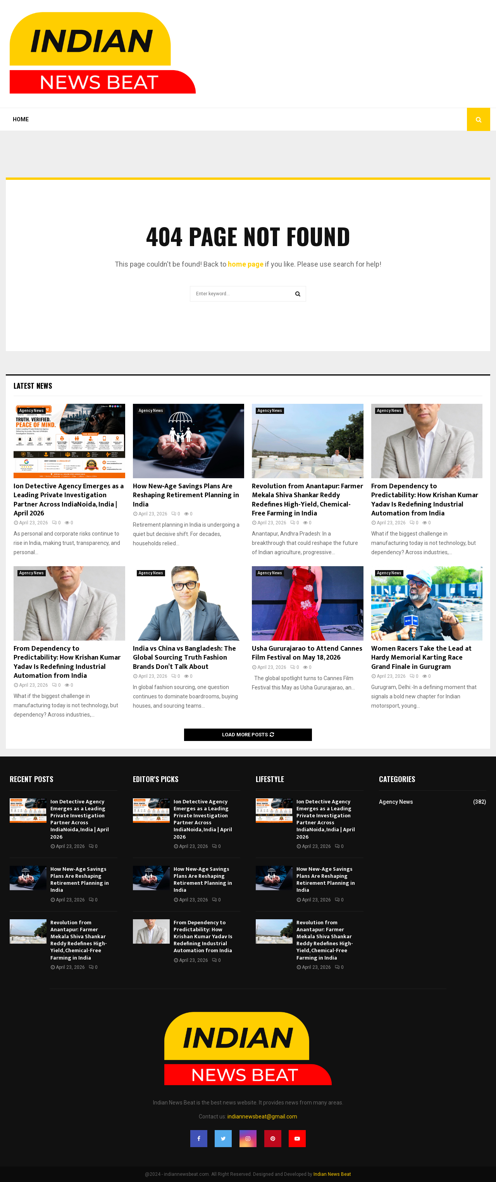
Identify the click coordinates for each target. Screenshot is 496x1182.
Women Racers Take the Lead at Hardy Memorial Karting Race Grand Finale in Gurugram (421, 658)
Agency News (31, 410)
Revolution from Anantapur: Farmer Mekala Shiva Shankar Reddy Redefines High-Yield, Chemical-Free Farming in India (307, 500)
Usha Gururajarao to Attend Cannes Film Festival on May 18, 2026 (307, 653)
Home (21, 119)
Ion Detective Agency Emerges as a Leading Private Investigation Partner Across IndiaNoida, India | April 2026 (69, 500)
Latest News (33, 386)
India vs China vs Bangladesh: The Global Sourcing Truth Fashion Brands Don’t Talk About (184, 658)
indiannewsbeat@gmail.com (262, 1116)
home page (246, 264)
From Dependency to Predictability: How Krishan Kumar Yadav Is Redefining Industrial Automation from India (424, 500)
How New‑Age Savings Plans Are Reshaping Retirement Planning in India (186, 495)
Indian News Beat (332, 1174)
